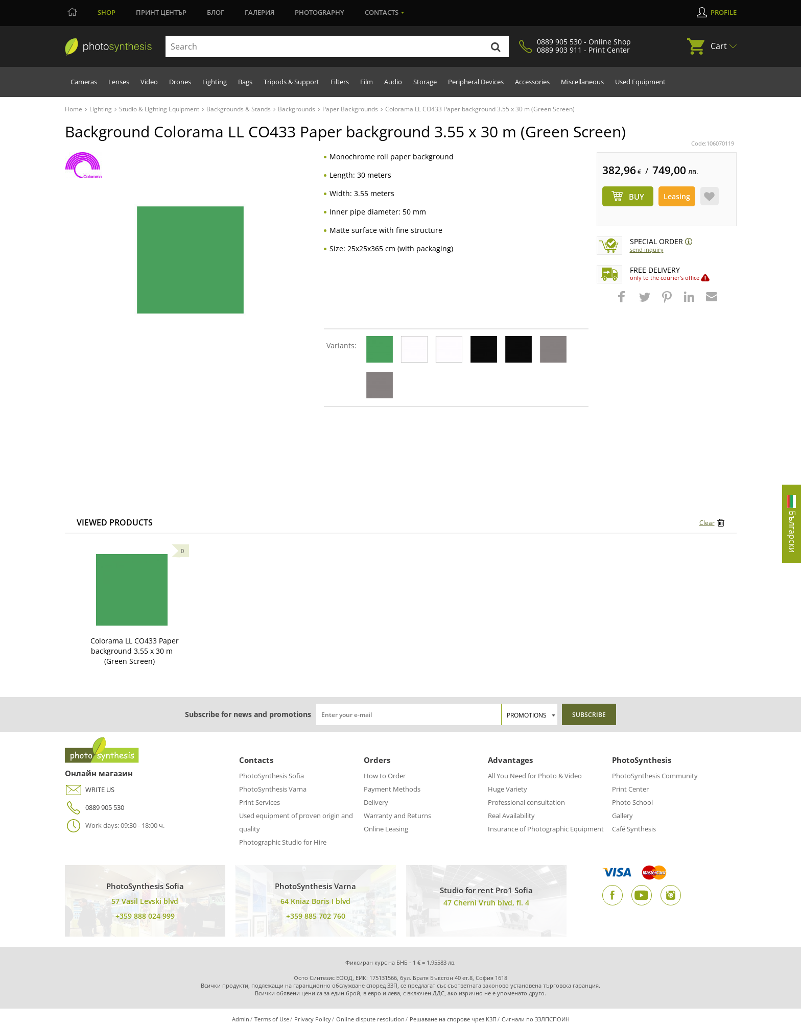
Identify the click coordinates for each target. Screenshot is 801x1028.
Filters (340, 81)
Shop (106, 12)
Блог (215, 12)
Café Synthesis (634, 828)
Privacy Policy (312, 1019)
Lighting (214, 81)
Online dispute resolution (370, 1019)
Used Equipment (640, 81)
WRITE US (89, 790)
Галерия (259, 12)
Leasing (677, 196)
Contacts (381, 12)
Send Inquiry (647, 249)
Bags (245, 81)
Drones (180, 81)
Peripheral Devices (476, 81)
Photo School (632, 802)
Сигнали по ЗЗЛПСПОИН (536, 1019)
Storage (425, 81)
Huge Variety (507, 789)
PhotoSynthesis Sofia (271, 775)
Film (366, 81)
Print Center (630, 789)
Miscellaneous (582, 81)
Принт (161, 12)
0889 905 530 (94, 808)
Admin (240, 1019)
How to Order (385, 775)
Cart (719, 46)
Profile (724, 12)
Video (149, 81)
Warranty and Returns (397, 815)
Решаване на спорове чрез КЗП (453, 1019)
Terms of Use (271, 1019)
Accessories (532, 81)
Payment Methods (392, 789)
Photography (319, 12)
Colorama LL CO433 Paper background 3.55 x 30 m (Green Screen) (134, 651)
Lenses (118, 81)
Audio (393, 81)
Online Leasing (386, 828)
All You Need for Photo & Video (535, 775)
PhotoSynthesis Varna (273, 789)
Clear (707, 522)
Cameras (83, 81)
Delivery (376, 802)
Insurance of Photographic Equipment (546, 828)
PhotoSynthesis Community (655, 775)
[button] (622, 301)
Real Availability (511, 815)
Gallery (622, 815)
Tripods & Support (291, 81)
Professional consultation (526, 802)
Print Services (259, 802)
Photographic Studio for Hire (282, 842)
